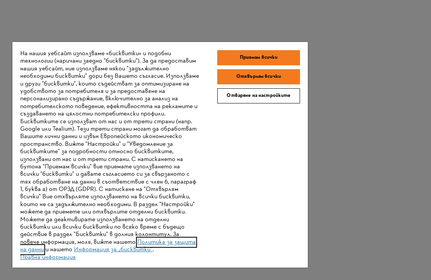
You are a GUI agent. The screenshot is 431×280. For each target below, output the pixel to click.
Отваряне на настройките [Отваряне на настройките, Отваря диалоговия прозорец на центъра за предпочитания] (220, 72)
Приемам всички (220, 31)
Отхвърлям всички (220, 50)
